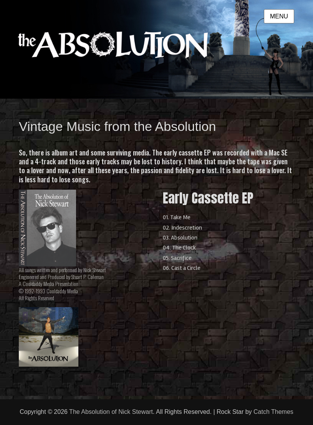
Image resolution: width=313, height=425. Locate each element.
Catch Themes (273, 411)
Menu (279, 16)
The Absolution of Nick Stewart (111, 411)
